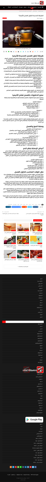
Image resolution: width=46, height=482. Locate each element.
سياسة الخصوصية (26, 474)
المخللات (40, 293)
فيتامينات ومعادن (39, 412)
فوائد (18, 204)
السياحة (41, 350)
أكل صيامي (40, 286)
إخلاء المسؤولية (19, 474)
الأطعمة (39, 204)
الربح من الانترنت (39, 374)
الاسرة (41, 326)
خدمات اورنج (40, 384)
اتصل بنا (9, 474)
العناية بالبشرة (40, 338)
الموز (27, 204)
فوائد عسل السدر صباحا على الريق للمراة (11, 213)
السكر (33, 204)
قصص (41, 317)
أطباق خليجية (40, 290)
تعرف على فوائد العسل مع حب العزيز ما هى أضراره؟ (34, 214)
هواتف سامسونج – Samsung (37, 448)
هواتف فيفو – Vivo (39, 452)
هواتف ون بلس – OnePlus (37, 462)
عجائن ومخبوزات (39, 307)
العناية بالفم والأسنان (38, 343)
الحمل (41, 329)
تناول (24, 204)
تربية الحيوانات (40, 352)
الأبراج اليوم (40, 393)
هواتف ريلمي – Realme (38, 445)
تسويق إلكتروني (39, 436)
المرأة (9, 7)
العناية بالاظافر (39, 336)
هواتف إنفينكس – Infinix (38, 443)
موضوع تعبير (40, 362)
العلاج (30, 204)
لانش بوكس (40, 312)
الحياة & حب (15, 7)
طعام (21, 204)
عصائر (41, 310)
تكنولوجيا (34, 7)
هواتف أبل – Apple (39, 438)
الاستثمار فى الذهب (39, 376)
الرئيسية (40, 7)
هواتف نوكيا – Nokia (38, 455)
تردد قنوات (40, 405)
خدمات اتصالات (39, 391)
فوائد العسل (4, 18)
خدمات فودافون (39, 386)
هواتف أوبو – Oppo (38, 441)
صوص (41, 300)
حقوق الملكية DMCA (34, 474)
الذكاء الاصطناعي (39, 433)
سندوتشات (40, 298)
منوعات (21, 7)
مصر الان (22, 480)
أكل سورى (40, 283)
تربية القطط (40, 355)
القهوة (41, 345)
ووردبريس (40, 431)
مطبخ (25, 7)
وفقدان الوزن (10, 204)
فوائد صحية (14, 204)
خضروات (40, 408)
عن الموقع (13, 474)
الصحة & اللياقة (39, 333)
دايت (41, 357)
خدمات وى (40, 388)
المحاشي (40, 288)
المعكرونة (40, 295)
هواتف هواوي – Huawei (38, 457)
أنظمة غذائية (40, 324)
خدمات (29, 7)
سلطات (41, 302)
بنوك (41, 396)
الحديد (36, 204)
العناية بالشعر (40, 341)
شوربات (41, 305)
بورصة (41, 398)
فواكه (41, 314)
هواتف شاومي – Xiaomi (38, 450)
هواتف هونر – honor (38, 460)
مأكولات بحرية (39, 281)
